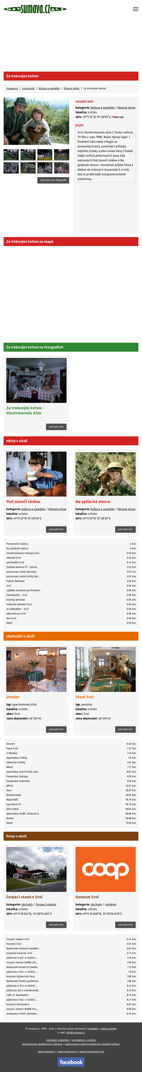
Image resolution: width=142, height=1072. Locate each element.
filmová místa (71, 88)
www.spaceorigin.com (92, 1051)
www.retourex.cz (67, 1051)
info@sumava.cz (75, 1032)
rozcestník (28, 88)
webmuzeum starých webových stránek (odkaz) (92, 1044)
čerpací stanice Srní (24, 897)
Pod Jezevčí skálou (23, 501)
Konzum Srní (87, 897)
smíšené (110, 904)
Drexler (12, 697)
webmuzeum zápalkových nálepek (42, 1044)
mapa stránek (109, 1028)
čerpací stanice (46, 904)
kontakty (93, 1028)
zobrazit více (56, 426)
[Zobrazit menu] (135, 8)
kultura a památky (49, 88)
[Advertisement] (71, 45)
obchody (27, 904)
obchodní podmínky (57, 1040)
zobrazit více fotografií (53, 180)
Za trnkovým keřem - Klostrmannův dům (25, 410)
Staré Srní (84, 697)
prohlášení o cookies (84, 1040)
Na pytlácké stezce (92, 501)
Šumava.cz (12, 88)
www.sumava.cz (47, 1051)
